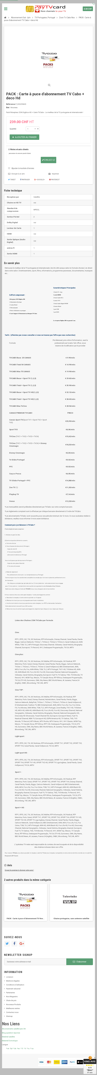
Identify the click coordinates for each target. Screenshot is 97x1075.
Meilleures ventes (13, 1008)
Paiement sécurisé (13, 989)
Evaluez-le (48, 160)
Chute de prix (11, 1000)
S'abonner (79, 961)
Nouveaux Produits (13, 1004)
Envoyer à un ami (18, 174)
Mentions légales (13, 981)
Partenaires (10, 993)
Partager (25, 180)
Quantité (13, 129)
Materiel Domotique (10, 1041)
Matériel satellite (8, 1037)
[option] (25, 902)
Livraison (9, 977)
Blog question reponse (11, 1033)
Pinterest (54, 180)
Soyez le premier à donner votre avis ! (19, 870)
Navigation (5, 8)
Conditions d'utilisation (15, 985)
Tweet (12, 180)
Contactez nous (12, 1012)
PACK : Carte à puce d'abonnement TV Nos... (26, 918)
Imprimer (55, 174)
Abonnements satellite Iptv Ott (14, 1029)
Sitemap (9, 1016)
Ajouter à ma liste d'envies (23, 168)
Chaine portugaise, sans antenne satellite (71, 918)
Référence (10, 104)
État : (8, 107)
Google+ (39, 180)
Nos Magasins (12, 997)
